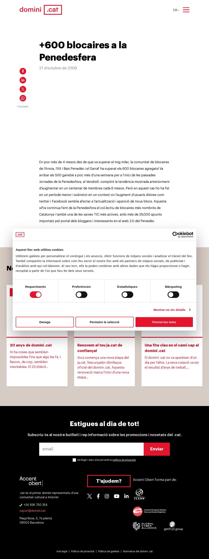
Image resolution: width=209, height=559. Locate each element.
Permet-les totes (164, 322)
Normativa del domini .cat (138, 551)
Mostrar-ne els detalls (169, 309)
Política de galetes (108, 551)
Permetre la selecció (104, 322)
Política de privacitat (82, 551)
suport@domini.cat (33, 511)
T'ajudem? (109, 481)
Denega (44, 322)
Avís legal (61, 551)
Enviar (156, 449)
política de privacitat (124, 460)
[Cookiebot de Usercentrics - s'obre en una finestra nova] (175, 235)
